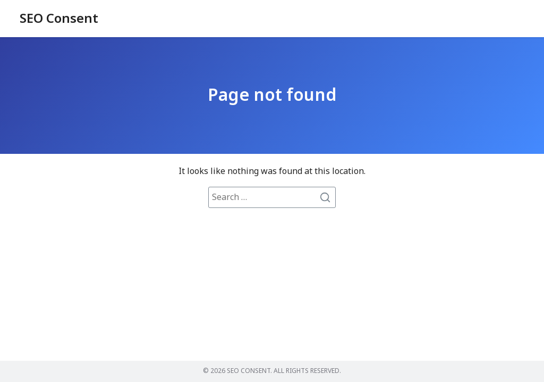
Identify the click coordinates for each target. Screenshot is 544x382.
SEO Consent (59, 19)
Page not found (272, 95)
